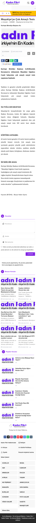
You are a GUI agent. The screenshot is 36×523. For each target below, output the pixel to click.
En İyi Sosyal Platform (19, 516)
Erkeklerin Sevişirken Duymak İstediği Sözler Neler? (23, 416)
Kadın (7, 518)
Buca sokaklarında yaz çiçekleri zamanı (8, 337)
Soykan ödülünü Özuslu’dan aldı (24, 289)
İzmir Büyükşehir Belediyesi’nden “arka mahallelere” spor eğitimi (26, 315)
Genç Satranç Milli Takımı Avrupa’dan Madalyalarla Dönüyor (8, 290)
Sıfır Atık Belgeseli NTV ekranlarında (27, 337)
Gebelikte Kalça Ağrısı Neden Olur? (23, 369)
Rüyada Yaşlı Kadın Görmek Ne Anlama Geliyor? (22, 381)
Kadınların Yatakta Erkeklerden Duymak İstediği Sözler (22, 393)
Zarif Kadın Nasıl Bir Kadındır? (22, 404)
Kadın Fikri (30, 516)
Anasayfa (4, 22)
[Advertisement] (18, 204)
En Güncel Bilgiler (15, 518)
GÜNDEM (12, 22)
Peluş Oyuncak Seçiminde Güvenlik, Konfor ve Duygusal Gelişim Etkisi (22, 14)
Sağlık (3, 518)
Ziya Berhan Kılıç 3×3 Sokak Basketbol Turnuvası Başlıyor (8, 314)
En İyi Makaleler (7, 516)
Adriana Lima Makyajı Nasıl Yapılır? (24, 359)
